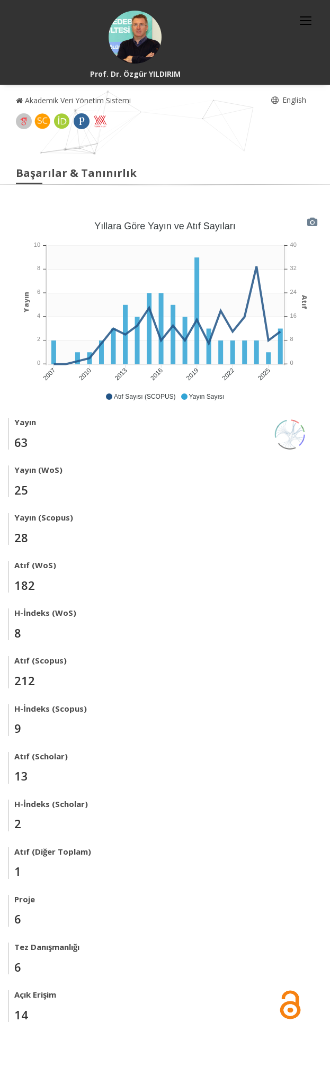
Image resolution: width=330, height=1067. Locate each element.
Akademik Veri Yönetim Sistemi (73, 100)
